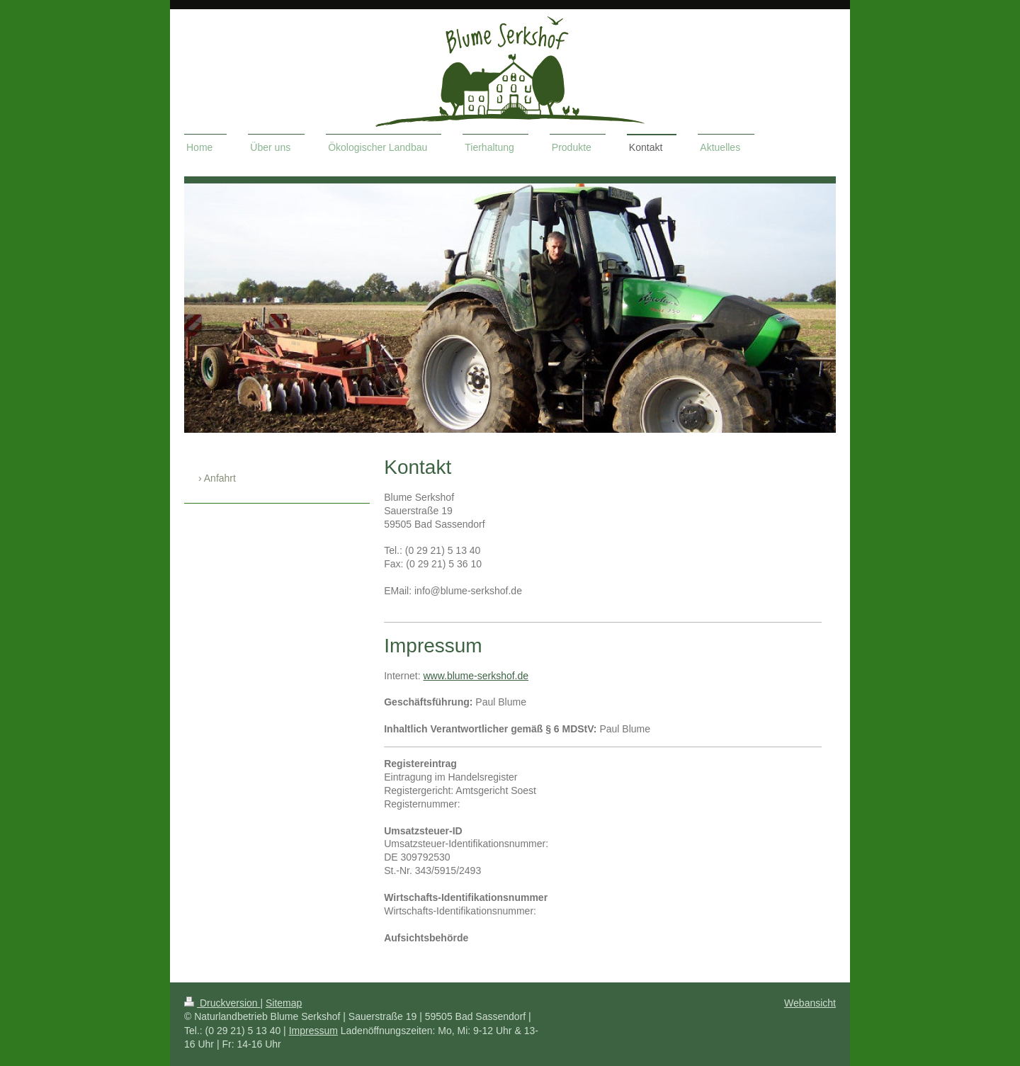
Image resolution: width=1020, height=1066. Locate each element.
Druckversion (222, 1003)
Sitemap (284, 1003)
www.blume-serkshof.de (475, 675)
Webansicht (810, 1003)
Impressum (313, 1030)
